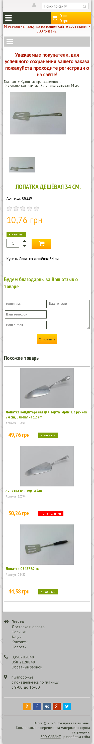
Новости (19, 646)
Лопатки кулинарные (23, 85)
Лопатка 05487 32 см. (23, 568)
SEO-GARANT (51, 736)
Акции (17, 636)
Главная (10, 82)
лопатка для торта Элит (25, 490)
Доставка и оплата (28, 626)
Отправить (47, 339)
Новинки (19, 631)
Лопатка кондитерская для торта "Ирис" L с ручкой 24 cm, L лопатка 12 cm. (46, 414)
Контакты (20, 641)
